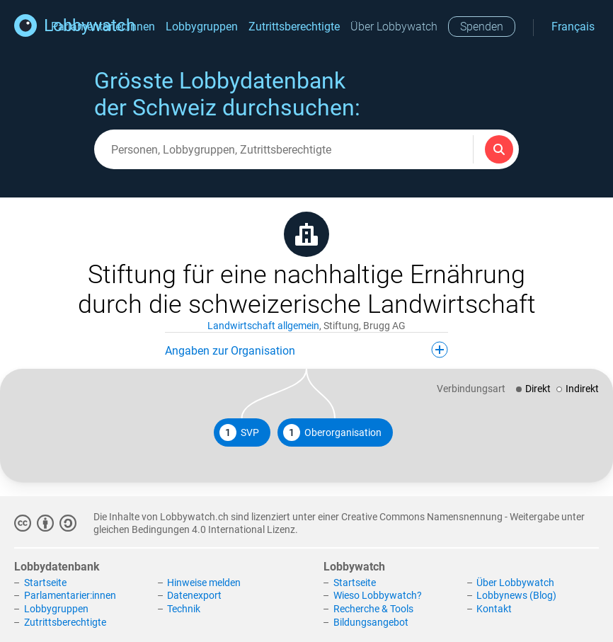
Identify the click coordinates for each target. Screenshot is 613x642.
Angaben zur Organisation (306, 349)
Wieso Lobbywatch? (377, 595)
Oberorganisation (332, 432)
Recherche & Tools (373, 608)
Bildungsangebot (370, 622)
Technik (183, 608)
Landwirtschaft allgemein (263, 325)
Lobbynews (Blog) (516, 595)
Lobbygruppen (202, 26)
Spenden (481, 26)
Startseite (45, 582)
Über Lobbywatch (393, 26)
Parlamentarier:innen (70, 595)
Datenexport (194, 595)
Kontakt (494, 608)
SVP (239, 432)
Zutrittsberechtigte (294, 26)
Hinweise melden (204, 582)
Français (573, 26)
